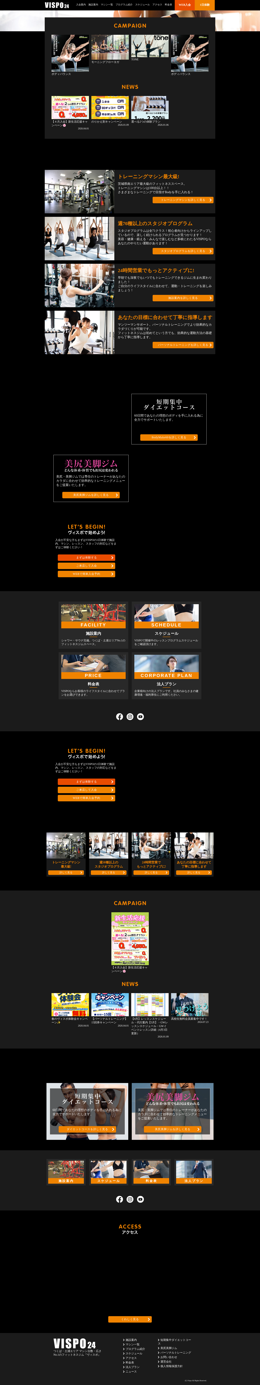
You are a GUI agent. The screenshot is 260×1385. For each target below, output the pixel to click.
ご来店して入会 (86, 565)
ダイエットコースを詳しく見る (87, 1129)
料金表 (168, 4)
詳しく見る (66, 872)
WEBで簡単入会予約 (86, 573)
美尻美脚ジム (168, 1348)
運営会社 (166, 1361)
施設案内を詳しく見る (183, 297)
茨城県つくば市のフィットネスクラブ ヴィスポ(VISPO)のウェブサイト (57, 5)
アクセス (157, 4)
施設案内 (93, 4)
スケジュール (142, 4)
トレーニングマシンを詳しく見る (183, 199)
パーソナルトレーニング (175, 1352)
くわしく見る (130, 1319)
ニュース (131, 1371)
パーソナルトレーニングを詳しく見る (183, 344)
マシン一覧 (107, 4)
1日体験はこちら (194, 11)
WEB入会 (185, 4)
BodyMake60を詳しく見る (169, 437)
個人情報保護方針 (171, 1366)
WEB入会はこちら (171, 11)
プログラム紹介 (124, 4)
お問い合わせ (168, 1357)
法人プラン (133, 1367)
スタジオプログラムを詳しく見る (183, 250)
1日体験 (205, 4)
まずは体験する (86, 557)
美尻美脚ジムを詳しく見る (91, 494)
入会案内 (81, 4)
